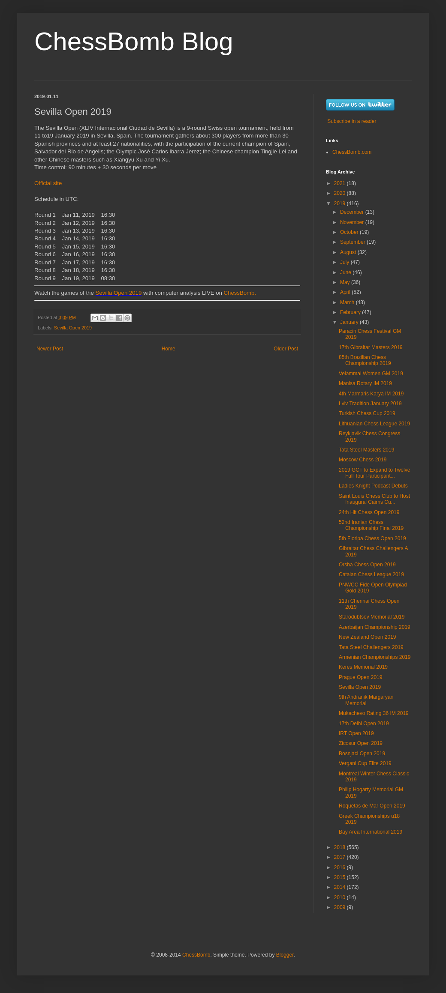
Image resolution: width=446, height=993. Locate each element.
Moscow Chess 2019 (362, 460)
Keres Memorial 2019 (363, 667)
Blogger (285, 955)
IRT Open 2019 (356, 733)
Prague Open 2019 (360, 677)
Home (168, 349)
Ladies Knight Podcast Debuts (373, 486)
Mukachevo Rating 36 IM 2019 (374, 713)
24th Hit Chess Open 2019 (369, 512)
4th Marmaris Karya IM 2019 (371, 394)
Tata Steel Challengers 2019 (371, 647)
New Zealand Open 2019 (367, 637)
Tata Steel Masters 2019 (366, 450)
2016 (340, 867)
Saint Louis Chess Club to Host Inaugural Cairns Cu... (374, 499)
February (351, 312)
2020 (340, 193)
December (352, 212)
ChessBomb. (240, 293)
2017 (340, 857)
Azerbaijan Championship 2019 (374, 627)
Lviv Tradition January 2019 (370, 404)
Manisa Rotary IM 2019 (365, 383)
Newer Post (49, 349)
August (349, 252)
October (350, 232)
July (345, 262)
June (346, 272)
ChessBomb (196, 955)
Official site (48, 183)
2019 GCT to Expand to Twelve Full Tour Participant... (374, 473)
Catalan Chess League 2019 (371, 574)
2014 (340, 887)
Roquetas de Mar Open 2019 (372, 806)
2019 (340, 203)
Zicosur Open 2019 (361, 743)
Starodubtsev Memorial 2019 (371, 617)
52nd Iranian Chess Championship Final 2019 (371, 525)
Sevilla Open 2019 (118, 293)
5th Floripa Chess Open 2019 (372, 538)
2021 (340, 183)
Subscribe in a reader (351, 121)
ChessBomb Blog (133, 41)
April (346, 292)
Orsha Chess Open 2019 (367, 565)
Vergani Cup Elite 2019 (365, 763)
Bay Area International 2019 (370, 832)
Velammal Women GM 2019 (371, 374)
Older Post (286, 349)
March (348, 302)
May (345, 282)
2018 (340, 847)
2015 (340, 877)
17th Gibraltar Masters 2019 (371, 347)
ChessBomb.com (351, 152)
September (353, 242)
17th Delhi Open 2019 (364, 724)
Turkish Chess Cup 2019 (367, 413)
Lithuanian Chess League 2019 (374, 424)
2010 (340, 897)
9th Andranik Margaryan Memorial (366, 700)
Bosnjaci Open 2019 (362, 754)
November (352, 222)
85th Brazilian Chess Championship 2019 (365, 360)
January (350, 322)
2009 (340, 907)
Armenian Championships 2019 (374, 657)
